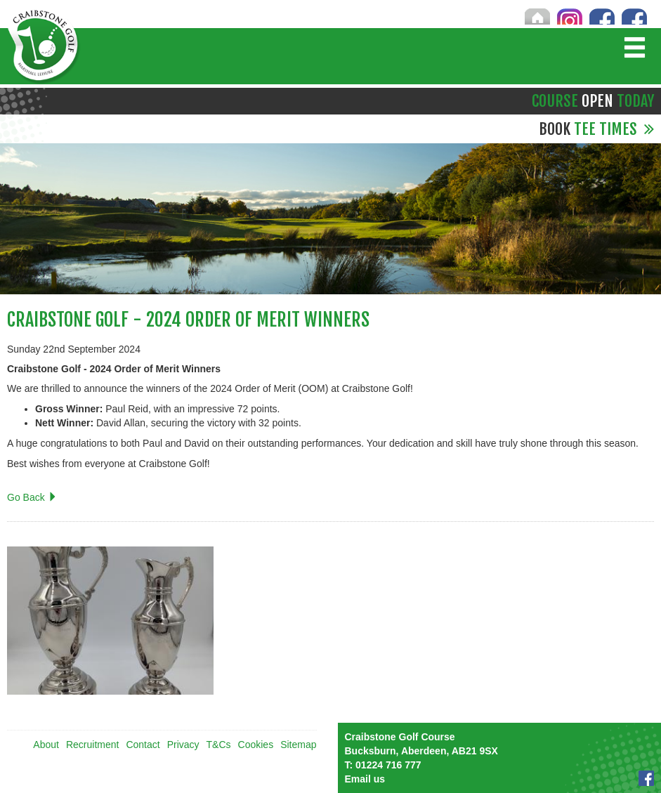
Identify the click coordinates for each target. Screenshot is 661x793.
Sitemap (298, 744)
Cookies (256, 744)
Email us (365, 779)
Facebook (646, 778)
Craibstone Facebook (602, 16)
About (46, 744)
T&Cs (219, 744)
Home (537, 16)
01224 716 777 (383, 765)
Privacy (183, 744)
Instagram (569, 16)
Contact (142, 744)
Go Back (32, 497)
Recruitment (92, 744)
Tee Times (596, 128)
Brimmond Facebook (634, 16)
